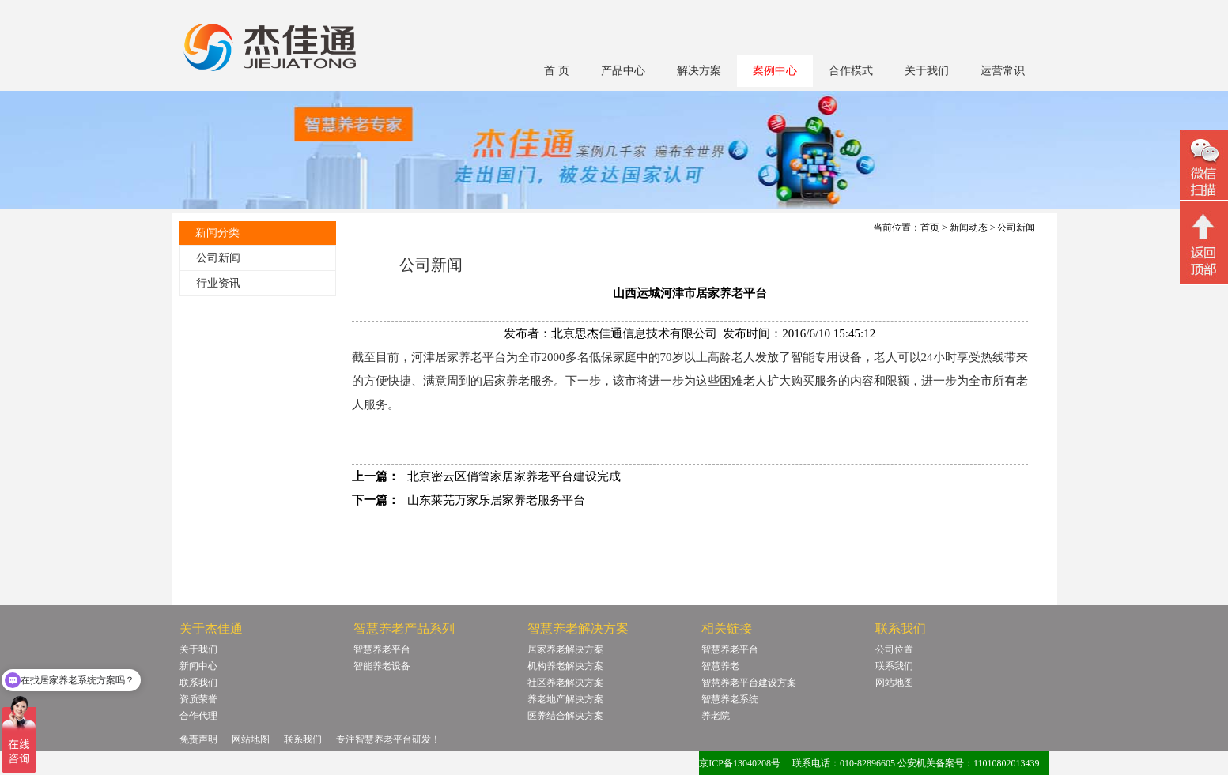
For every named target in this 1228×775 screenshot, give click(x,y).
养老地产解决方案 (565, 699)
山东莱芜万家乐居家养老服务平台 (496, 500)
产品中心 (623, 71)
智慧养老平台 (381, 649)
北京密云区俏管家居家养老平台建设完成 (514, 476)
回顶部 (1204, 244)
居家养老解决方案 (565, 649)
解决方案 (699, 71)
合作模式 (851, 71)
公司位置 (894, 649)
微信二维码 (1204, 167)
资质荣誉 (198, 699)
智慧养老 (720, 666)
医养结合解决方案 (565, 715)
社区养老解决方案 (565, 682)
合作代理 (198, 715)
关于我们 (927, 71)
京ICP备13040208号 (739, 763)
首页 (929, 227)
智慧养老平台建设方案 (748, 682)
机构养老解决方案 (565, 666)
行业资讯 (218, 283)
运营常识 (1003, 71)
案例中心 (775, 71)
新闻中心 (198, 666)
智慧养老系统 (729, 699)
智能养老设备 (381, 666)
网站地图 (894, 682)
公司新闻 (218, 258)
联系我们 (198, 682)
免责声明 (198, 739)
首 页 (556, 71)
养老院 (715, 715)
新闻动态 (969, 227)
